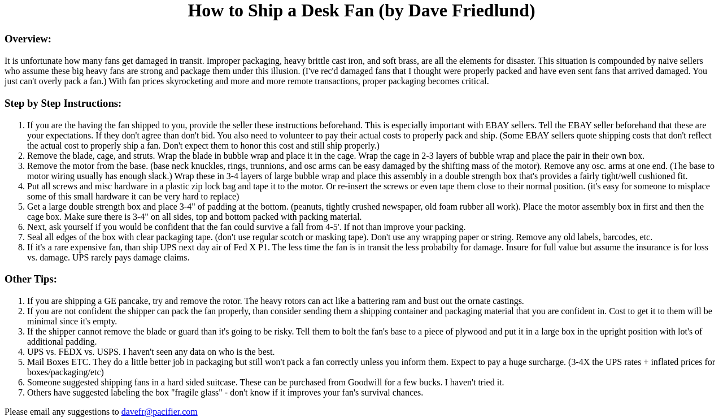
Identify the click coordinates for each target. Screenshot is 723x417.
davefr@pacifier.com (159, 411)
